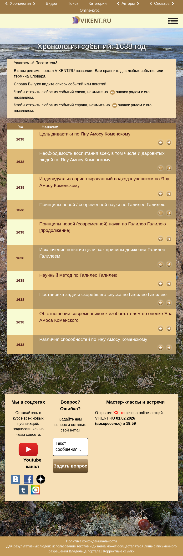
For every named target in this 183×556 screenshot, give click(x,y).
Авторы (128, 3)
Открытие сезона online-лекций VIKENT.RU (129, 418)
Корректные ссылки (118, 551)
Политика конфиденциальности (91, 541)
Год (20, 126)
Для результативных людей (28, 546)
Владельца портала (84, 551)
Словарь (161, 3)
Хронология (20, 3)
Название (50, 126)
